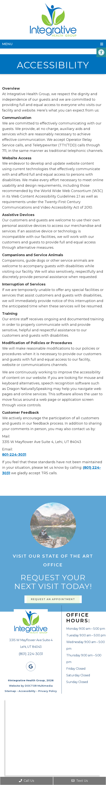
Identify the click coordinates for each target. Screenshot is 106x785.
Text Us (79, 781)
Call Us (26, 781)
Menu (7, 44)
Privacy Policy (47, 691)
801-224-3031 (14, 455)
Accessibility (27, 691)
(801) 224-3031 (31, 654)
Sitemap (10, 691)
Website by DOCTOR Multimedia (31, 685)
